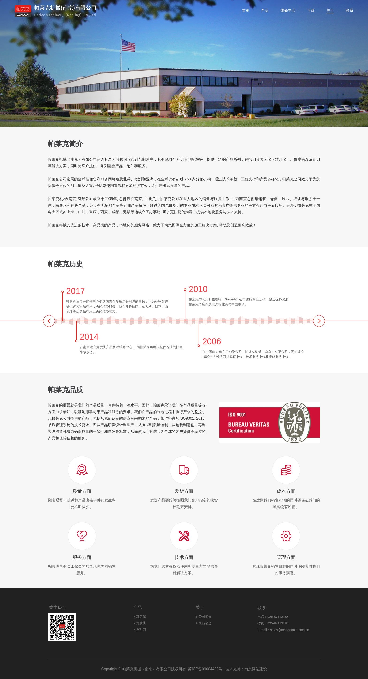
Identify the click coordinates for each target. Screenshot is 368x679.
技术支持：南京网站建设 (244, 669)
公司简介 (205, 616)
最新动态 (205, 623)
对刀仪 (141, 616)
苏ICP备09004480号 (205, 669)
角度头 (141, 623)
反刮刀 (141, 630)
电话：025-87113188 (272, 617)
